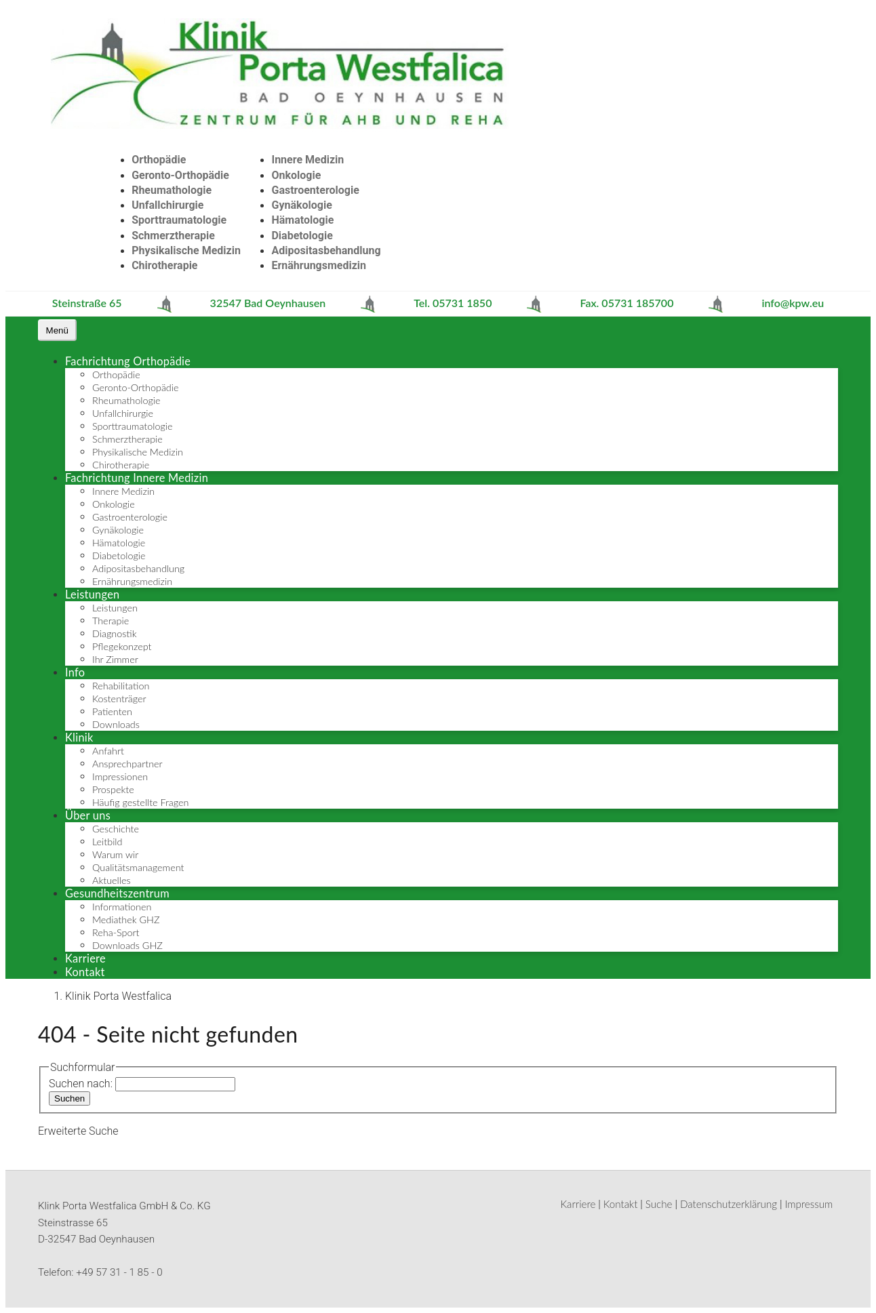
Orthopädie (159, 159)
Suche (659, 1204)
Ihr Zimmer (115, 659)
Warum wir (115, 854)
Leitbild (107, 841)
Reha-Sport (116, 932)
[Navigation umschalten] (57, 330)
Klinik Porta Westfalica (118, 996)
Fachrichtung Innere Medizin (136, 477)
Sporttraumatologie (179, 220)
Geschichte (115, 828)
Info (75, 672)
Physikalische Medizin (186, 250)
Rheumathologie (172, 190)
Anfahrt (108, 750)
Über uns (88, 815)
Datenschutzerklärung (728, 1204)
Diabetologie (301, 235)
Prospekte (113, 789)
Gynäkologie (301, 205)
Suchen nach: (81, 1083)
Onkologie (296, 175)
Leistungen (92, 594)
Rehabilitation (120, 685)
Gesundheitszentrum (117, 893)
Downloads (116, 724)
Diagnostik (114, 633)
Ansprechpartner (127, 763)
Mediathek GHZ (126, 919)
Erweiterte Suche (78, 1131)
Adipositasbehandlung (325, 250)
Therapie (110, 620)
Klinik (79, 737)
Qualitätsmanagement (138, 867)
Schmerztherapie (173, 235)
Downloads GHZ (127, 945)
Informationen (121, 906)
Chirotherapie (164, 265)
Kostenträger (119, 698)
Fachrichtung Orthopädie (128, 361)
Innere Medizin (307, 159)
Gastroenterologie (315, 190)
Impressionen (120, 776)
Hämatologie (302, 220)
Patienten (112, 711)
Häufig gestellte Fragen (140, 802)
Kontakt (85, 971)
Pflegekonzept (122, 646)
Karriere (85, 958)
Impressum (808, 1204)
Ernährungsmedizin (318, 265)
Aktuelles (111, 880)
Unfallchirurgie (167, 205)
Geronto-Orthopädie (180, 175)
